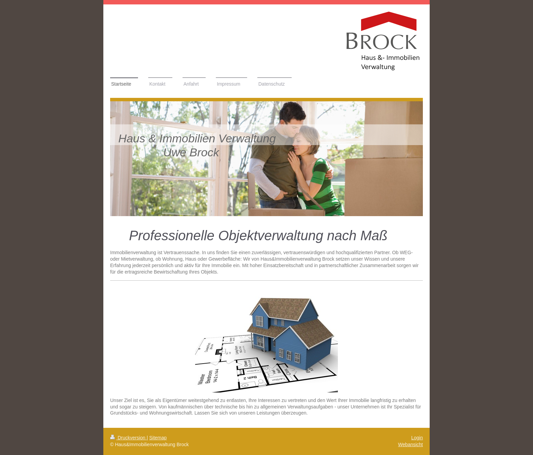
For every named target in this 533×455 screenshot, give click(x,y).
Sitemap (158, 437)
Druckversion (128, 437)
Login (417, 437)
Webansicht (410, 444)
